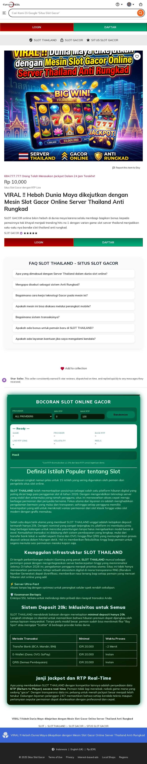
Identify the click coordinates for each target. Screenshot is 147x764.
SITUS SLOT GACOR (97, 726)
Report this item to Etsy (126, 168)
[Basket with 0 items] (140, 4)
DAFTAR (110, 27)
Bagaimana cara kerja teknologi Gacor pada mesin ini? (52, 295)
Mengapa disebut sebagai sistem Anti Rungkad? (48, 284)
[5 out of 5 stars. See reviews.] (31, 233)
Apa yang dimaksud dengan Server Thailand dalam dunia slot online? (61, 273)
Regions (123, 757)
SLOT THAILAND (56, 726)
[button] (73, 749)
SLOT (41, 726)
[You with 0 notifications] (130, 4)
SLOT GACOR (13, 218)
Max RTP (92, 415)
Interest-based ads (88, 757)
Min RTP (66, 415)
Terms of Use (55, 757)
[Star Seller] (21, 233)
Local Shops (108, 757)
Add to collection (73, 369)
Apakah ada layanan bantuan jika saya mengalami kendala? (55, 338)
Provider (32, 415)
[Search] (140, 13)
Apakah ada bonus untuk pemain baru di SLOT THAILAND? (54, 328)
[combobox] (72, 13)
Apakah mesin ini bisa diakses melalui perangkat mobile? (53, 306)
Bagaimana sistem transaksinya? (37, 317)
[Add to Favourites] (137, 56)
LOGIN (36, 27)
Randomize (121, 414)
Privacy (70, 757)
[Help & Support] (119, 4)
